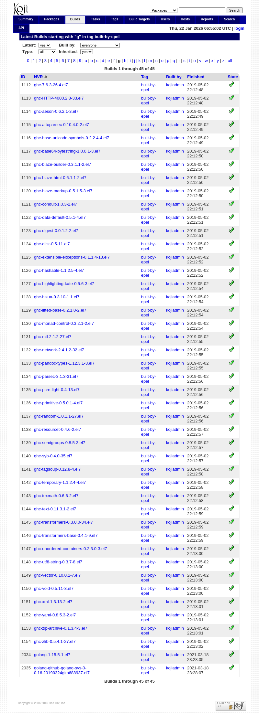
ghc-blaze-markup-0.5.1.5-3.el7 (63, 190)
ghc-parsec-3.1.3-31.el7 (56, 376)
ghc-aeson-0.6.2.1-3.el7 (56, 111)
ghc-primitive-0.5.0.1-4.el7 (58, 402)
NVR (38, 76)
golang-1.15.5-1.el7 (52, 654)
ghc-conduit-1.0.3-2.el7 (55, 204)
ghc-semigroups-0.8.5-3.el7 (59, 442)
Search (229, 19)
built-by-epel (107, 36)
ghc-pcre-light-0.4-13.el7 (57, 389)
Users (165, 19)
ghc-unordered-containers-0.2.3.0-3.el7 (70, 548)
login (239, 28)
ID (23, 76)
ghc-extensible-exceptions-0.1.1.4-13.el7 (72, 257)
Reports (207, 19)
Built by (174, 76)
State (233, 76)
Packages (51, 19)
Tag (144, 76)
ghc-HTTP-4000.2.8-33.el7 (59, 98)
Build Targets (140, 19)
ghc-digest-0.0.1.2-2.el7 (56, 230)
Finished (195, 76)
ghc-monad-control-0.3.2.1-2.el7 (64, 323)
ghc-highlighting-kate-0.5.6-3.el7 (64, 283)
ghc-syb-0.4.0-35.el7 (53, 455)
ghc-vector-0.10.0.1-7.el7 (57, 575)
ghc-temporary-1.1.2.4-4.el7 (60, 482)
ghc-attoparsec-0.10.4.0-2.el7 (61, 124)
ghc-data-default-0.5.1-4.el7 (60, 217)
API (21, 28)
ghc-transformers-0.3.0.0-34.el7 (63, 522)
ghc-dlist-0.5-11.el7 (52, 243)
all (230, 60)
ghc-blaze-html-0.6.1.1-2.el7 (60, 177)
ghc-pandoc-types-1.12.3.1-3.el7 (64, 363)
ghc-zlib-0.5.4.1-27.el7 (55, 641)
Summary (25, 19)
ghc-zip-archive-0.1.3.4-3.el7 (60, 628)
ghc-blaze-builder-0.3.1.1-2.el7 (62, 164)
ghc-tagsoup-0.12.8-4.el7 (57, 469)
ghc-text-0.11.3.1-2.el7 (55, 508)
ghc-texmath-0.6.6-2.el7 (56, 495)
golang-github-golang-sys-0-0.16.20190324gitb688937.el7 (62, 670)
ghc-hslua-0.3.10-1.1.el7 (56, 296)
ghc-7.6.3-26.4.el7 (51, 84)
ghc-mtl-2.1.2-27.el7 (53, 336)
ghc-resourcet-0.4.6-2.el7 (57, 429)
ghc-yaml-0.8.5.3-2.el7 (55, 615)
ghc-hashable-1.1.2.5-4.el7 (59, 270)
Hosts (185, 19)
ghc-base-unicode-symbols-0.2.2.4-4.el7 (71, 137)
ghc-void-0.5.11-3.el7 (53, 588)
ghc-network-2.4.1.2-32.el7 (59, 349)
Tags (114, 19)
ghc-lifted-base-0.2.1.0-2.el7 (60, 310)
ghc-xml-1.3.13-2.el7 (53, 601)
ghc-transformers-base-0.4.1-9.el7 (66, 535)
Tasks (95, 19)
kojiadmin (175, 84)
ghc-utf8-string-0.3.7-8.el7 (58, 561)
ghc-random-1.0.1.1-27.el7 (59, 416)
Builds (75, 19)
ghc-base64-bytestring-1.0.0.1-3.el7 (67, 151)
